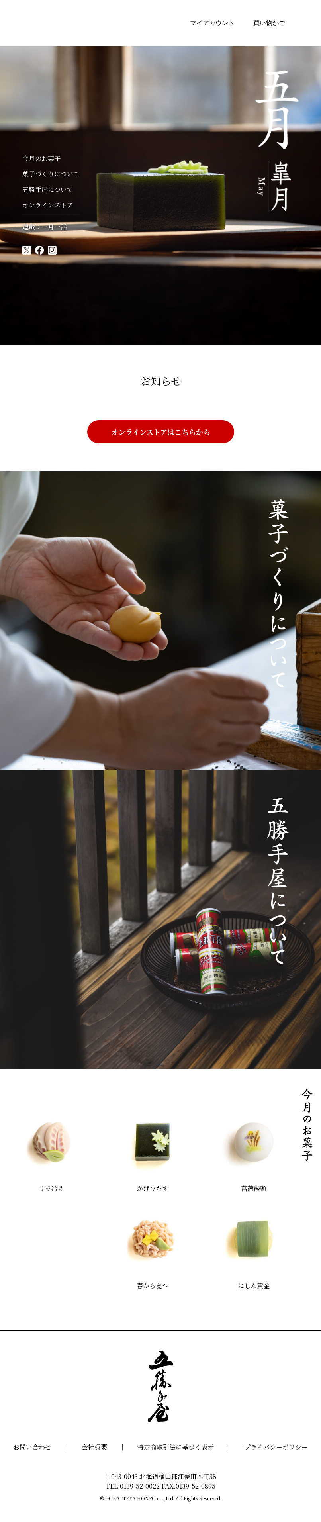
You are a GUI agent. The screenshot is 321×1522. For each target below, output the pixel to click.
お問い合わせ (32, 1446)
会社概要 (94, 1446)
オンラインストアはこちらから (160, 432)
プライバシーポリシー (276, 1446)
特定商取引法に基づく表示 (175, 1446)
